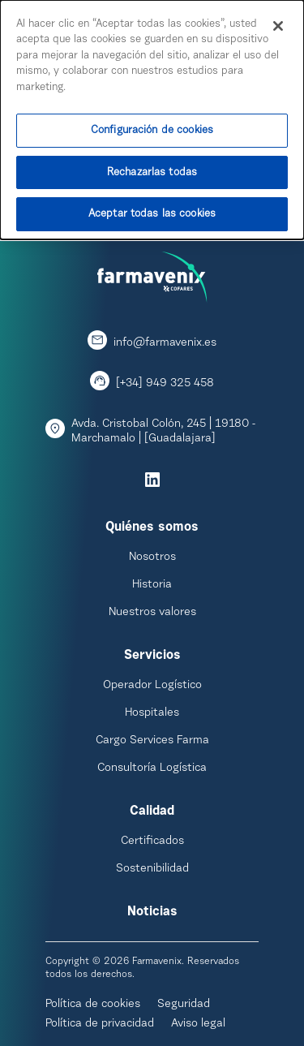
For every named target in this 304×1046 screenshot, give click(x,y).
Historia (152, 585)
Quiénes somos (152, 527)
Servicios (152, 655)
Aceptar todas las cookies (152, 212)
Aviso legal (198, 1024)
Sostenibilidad (152, 869)
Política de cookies (92, 1004)
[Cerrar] (278, 23)
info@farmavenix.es (164, 343)
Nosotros (152, 557)
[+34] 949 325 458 (165, 384)
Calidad (152, 811)
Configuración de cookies (152, 128)
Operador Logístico (152, 685)
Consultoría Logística (152, 768)
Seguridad (183, 1004)
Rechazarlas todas (152, 170)
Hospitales (152, 713)
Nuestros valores (152, 612)
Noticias (152, 912)
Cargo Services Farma (152, 741)
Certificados (152, 841)
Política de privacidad (99, 1024)
